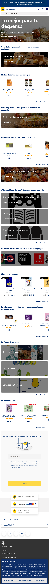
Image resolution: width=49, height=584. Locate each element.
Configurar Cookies (24, 580)
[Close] (47, 1)
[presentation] (23, 475)
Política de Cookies (37, 575)
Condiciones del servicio (8, 553)
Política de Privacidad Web (9, 557)
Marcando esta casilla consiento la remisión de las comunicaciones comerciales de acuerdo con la (25, 464)
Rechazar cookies (9, 580)
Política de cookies (7, 546)
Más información (42, 102)
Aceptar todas (40, 580)
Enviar (24, 483)
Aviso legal (4, 550)
